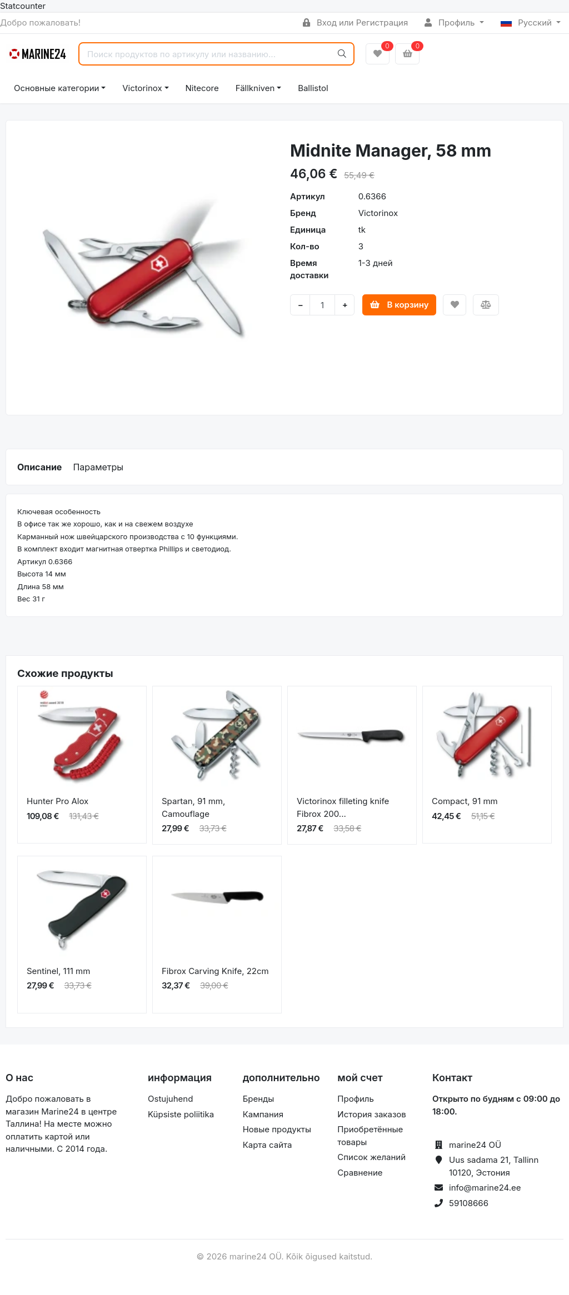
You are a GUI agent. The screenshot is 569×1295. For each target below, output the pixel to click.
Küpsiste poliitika (181, 1114)
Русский (528, 22)
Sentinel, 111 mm (58, 971)
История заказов (371, 1114)
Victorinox (142, 88)
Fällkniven (255, 88)
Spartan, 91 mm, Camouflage (193, 807)
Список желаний (371, 1157)
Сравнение (359, 1172)
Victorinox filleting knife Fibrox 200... (343, 807)
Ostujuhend (170, 1098)
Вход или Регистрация (355, 22)
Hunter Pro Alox (57, 801)
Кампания (263, 1114)
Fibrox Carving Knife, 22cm (215, 971)
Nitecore (202, 88)
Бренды (258, 1098)
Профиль (451, 22)
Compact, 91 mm (465, 801)
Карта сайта (267, 1145)
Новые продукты (277, 1129)
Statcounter (23, 6)
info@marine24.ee (485, 1187)
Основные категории (56, 88)
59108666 (468, 1203)
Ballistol (313, 88)
